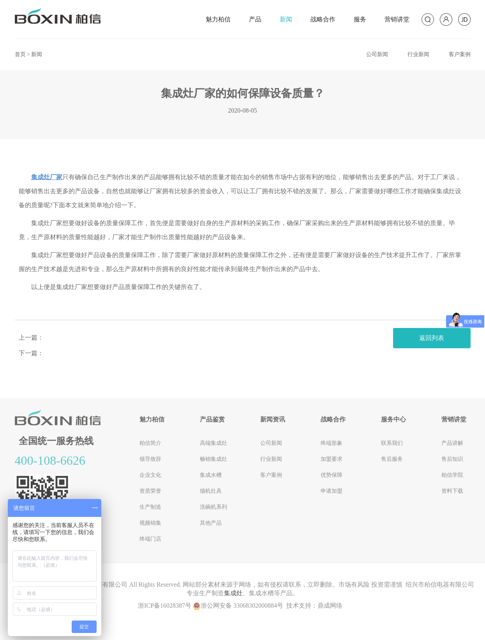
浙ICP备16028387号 (164, 605)
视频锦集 (150, 523)
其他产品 (211, 523)
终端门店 (150, 539)
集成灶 (233, 593)
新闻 (286, 19)
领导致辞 (150, 459)
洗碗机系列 (213, 507)
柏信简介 (150, 443)
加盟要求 (331, 459)
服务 (360, 19)
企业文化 (150, 475)
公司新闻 (377, 54)
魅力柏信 (218, 19)
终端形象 (331, 443)
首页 (20, 54)
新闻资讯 (272, 419)
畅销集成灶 (213, 459)
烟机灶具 (211, 491)
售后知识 (452, 459)
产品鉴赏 (212, 419)
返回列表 (431, 338)
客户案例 (460, 54)
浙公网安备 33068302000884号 (238, 605)
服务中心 (393, 419)
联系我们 (392, 443)
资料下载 (452, 491)
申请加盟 (331, 491)
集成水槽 (211, 475)
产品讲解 (452, 443)
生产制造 (150, 507)
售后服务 (392, 459)
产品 (255, 19)
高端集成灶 (213, 443)
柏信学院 (452, 475)
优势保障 (331, 475)
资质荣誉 (150, 491)
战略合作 (322, 19)
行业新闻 (418, 54)
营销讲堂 (396, 19)
